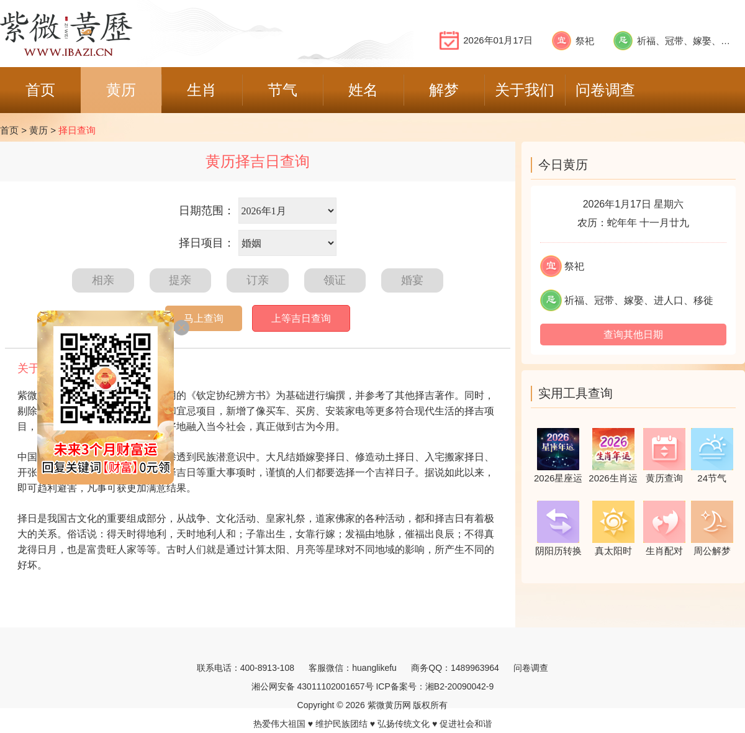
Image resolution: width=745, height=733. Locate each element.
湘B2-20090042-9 (459, 686)
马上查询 (204, 318)
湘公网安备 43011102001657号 (312, 686)
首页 (9, 130)
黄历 (38, 130)
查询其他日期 (633, 334)
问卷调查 (530, 668)
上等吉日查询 (301, 318)
